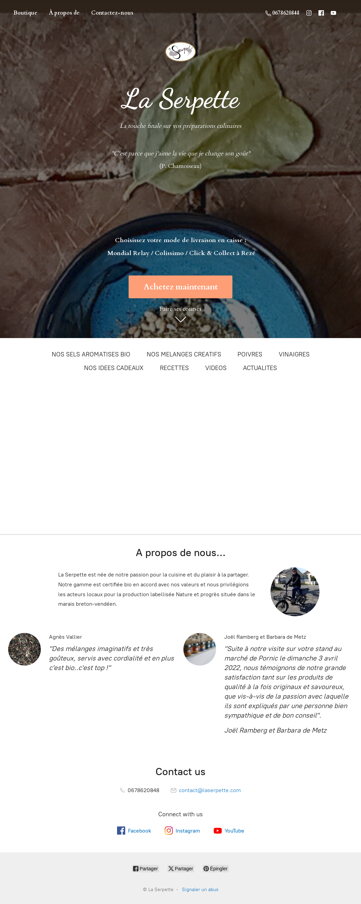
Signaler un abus (200, 889)
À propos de (64, 13)
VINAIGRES (294, 354)
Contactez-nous (112, 13)
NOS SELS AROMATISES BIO (91, 354)
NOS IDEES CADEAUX (114, 368)
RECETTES (174, 368)
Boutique (25, 13)
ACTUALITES (260, 368)
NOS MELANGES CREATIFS (184, 354)
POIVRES (249, 354)
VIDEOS (216, 368)
